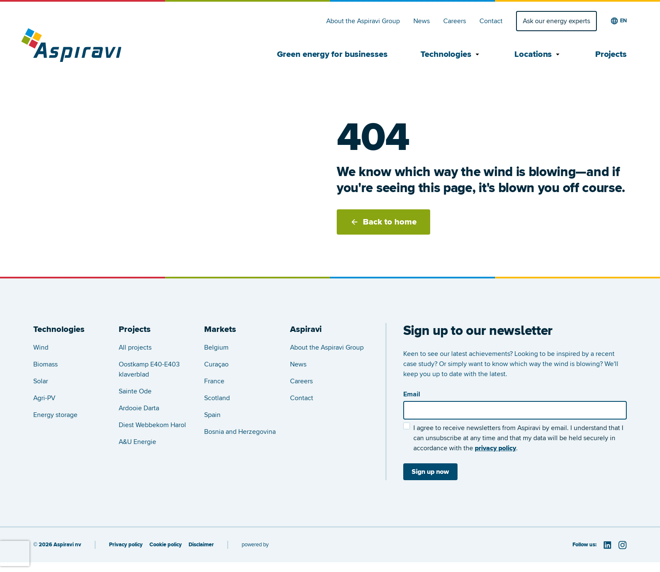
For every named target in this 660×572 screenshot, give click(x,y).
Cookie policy (165, 545)
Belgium (216, 347)
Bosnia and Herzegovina (240, 432)
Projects (611, 54)
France (214, 381)
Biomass (45, 364)
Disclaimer (201, 545)
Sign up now (430, 472)
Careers (454, 21)
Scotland (217, 398)
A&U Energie (137, 442)
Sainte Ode (135, 391)
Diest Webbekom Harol (152, 425)
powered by (255, 544)
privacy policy (495, 448)
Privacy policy (126, 545)
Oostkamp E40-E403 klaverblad (149, 369)
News (421, 21)
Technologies (451, 54)
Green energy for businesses (332, 54)
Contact (491, 21)
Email (411, 394)
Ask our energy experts (556, 21)
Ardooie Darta (139, 408)
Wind (40, 347)
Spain (212, 415)
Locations (538, 54)
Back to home (383, 222)
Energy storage (55, 415)
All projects (135, 347)
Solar (40, 381)
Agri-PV (44, 398)
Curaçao (216, 364)
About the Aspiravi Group (363, 21)
